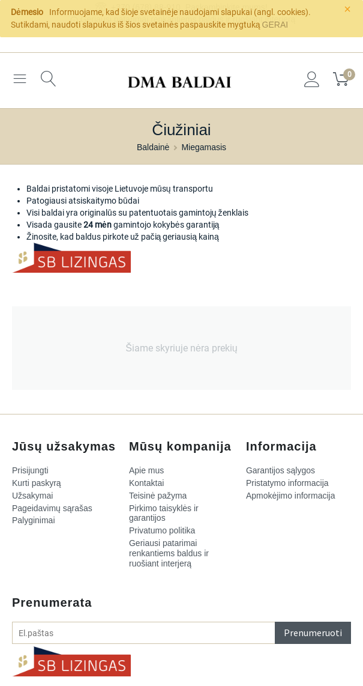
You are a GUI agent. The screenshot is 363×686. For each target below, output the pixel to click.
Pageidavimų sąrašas (52, 508)
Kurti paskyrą (36, 483)
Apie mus (146, 470)
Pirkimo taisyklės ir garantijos (164, 513)
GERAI (275, 24)
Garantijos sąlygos (280, 470)
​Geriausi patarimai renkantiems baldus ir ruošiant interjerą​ (169, 553)
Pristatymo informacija (287, 483)
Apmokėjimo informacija (290, 495)
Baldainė (153, 147)
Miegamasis (203, 147)
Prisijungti (30, 470)
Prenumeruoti (313, 633)
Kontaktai (146, 483)
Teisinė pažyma (158, 495)
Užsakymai (32, 495)
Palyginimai (33, 520)
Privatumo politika (162, 530)
